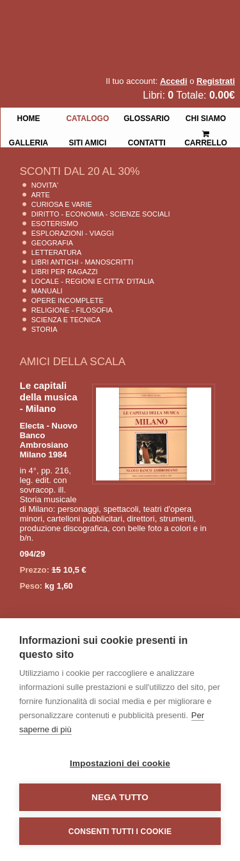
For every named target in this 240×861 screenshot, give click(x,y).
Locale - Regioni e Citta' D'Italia (92, 281)
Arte (40, 195)
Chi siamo (206, 117)
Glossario (147, 117)
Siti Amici (87, 141)
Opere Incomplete (67, 300)
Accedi (174, 81)
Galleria (28, 141)
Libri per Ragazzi (64, 271)
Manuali (47, 291)
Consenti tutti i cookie (120, 831)
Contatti (147, 141)
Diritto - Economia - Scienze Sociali (100, 214)
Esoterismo (54, 223)
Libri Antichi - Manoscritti (82, 262)
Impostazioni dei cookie (120, 763)
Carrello (205, 133)
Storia (44, 329)
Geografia (52, 243)
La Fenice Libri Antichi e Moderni (112, 19)
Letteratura (56, 252)
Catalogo (87, 117)
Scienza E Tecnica (66, 320)
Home (28, 117)
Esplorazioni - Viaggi (72, 233)
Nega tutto (120, 797)
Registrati (215, 81)
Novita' (44, 185)
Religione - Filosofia (72, 310)
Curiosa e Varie (61, 204)
